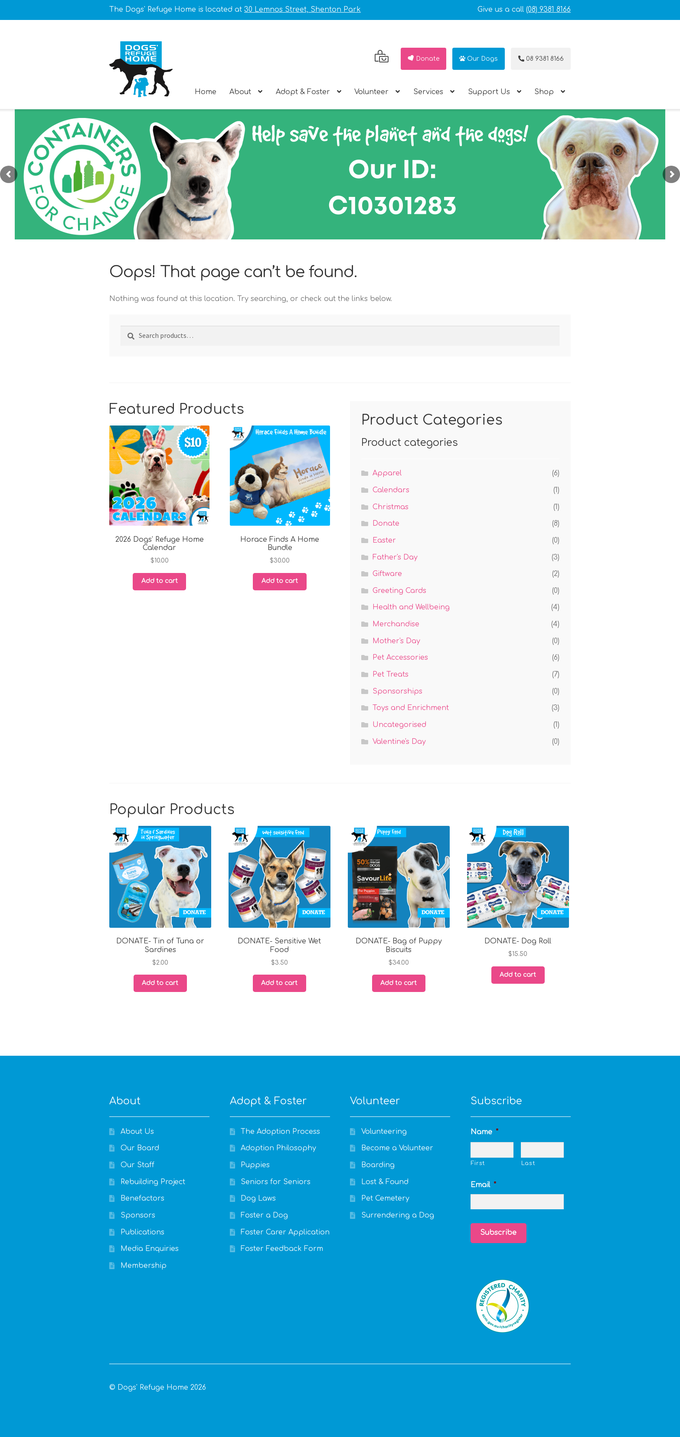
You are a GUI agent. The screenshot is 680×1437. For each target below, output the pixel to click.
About (240, 92)
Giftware (387, 574)
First (478, 1163)
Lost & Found (385, 1182)
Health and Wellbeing (411, 607)
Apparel (387, 473)
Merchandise (396, 624)
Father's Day (395, 557)
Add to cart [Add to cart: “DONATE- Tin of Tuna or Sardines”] (160, 983)
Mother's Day (396, 641)
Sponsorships (397, 691)
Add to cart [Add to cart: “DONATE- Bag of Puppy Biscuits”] (398, 983)
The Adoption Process (280, 1132)
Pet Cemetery (385, 1198)
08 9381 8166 (541, 59)
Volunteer (371, 92)
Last (528, 1163)
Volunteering (384, 1132)
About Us (137, 1132)
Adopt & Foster (303, 92)
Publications (142, 1232)
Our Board (140, 1148)
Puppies (255, 1165)
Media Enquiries (150, 1249)
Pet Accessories (400, 657)
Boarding (378, 1165)
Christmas (391, 507)
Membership (144, 1266)
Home (205, 92)
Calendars (391, 490)
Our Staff (137, 1165)
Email (483, 1185)
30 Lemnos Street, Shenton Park (302, 9)
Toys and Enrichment (411, 708)
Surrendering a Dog (397, 1215)
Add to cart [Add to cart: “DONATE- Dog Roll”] (518, 975)
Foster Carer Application (285, 1232)
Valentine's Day (399, 742)
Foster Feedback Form (282, 1249)
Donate (423, 58)
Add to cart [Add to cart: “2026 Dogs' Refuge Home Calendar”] (159, 581)
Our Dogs (478, 59)
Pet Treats (391, 674)
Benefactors (142, 1198)
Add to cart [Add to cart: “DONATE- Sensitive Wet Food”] (279, 983)
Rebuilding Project (153, 1182)
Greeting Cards (399, 591)
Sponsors (138, 1215)
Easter (384, 540)
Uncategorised (399, 725)
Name (484, 1132)
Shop (544, 92)
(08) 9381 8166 (548, 9)
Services (428, 92)
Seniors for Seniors (276, 1182)
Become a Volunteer (397, 1148)
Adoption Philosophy (278, 1148)
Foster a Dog (264, 1215)
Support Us (489, 92)
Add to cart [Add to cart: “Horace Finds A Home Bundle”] (280, 581)
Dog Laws (258, 1198)
